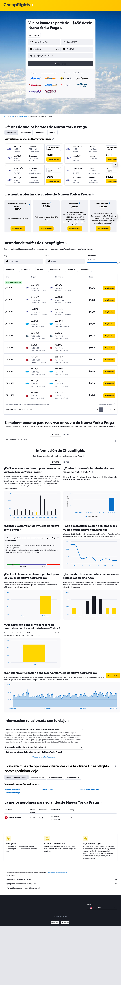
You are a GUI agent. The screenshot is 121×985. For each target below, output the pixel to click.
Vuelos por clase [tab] (73, 777)
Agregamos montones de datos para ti (61, 883)
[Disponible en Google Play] (55, 922)
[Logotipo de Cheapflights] (17, 5)
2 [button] (105, 409)
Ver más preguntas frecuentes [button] (43, 757)
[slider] (118, 262)
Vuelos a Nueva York (12, 789)
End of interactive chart (5, 707)
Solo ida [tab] (52, 132)
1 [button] (101, 409)
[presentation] (61, 28)
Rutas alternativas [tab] (37, 777)
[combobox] (34, 35)
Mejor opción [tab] (26, 132)
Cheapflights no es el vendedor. (61, 879)
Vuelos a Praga (47, 789)
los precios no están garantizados (57, 872)
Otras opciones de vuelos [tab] (16, 777)
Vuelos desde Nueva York (89, 789)
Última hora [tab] (40, 132)
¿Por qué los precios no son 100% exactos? (61, 888)
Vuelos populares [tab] (55, 777)
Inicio (5, 116)
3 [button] (110, 409)
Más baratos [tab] (11, 132)
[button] (43, 49)
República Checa (22, 116)
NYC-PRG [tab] (55, 434)
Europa (12, 116)
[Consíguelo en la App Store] (65, 922)
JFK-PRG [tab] (66, 434)
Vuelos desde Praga (12, 793)
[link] (18, 228)
